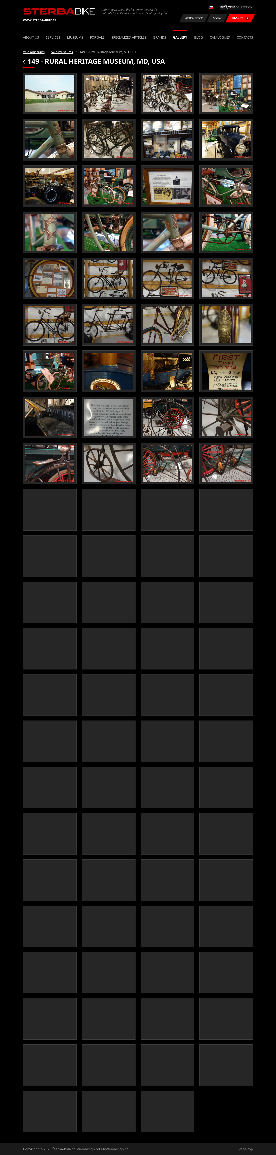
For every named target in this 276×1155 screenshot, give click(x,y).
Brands (159, 37)
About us (31, 37)
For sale (97, 37)
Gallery (180, 37)
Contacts (245, 37)
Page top (246, 1149)
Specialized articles (128, 37)
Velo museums (33, 52)
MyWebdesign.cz (114, 1149)
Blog (198, 37)
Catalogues (220, 37)
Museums (75, 37)
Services (53, 37)
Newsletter (193, 18)
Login (217, 18)
